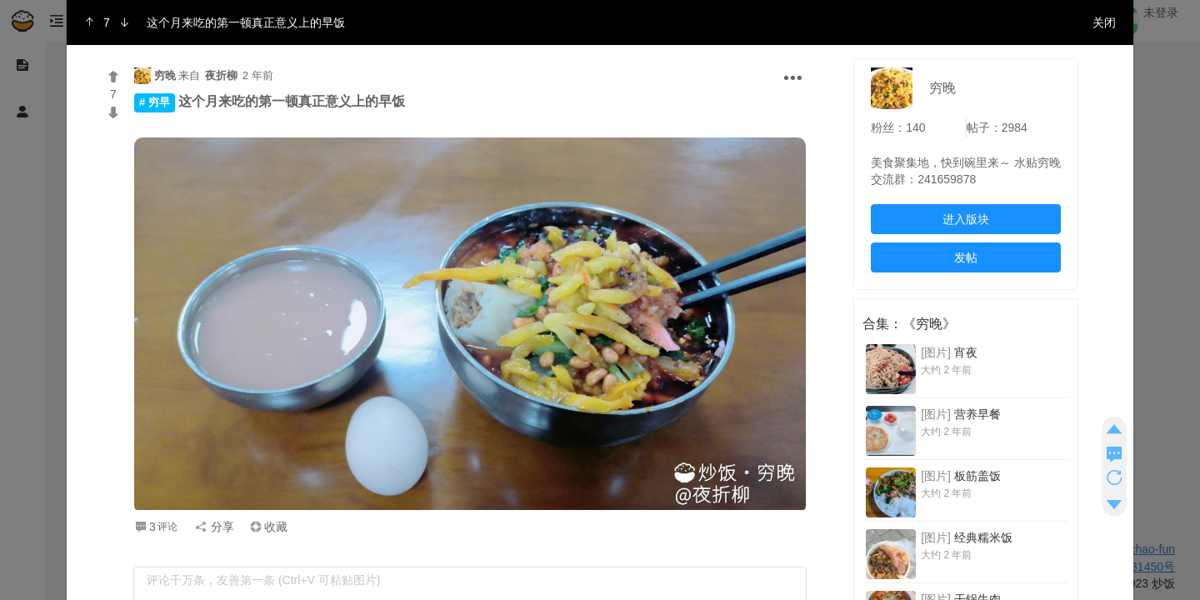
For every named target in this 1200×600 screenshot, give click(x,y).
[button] (792, 81)
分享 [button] (214, 526)
